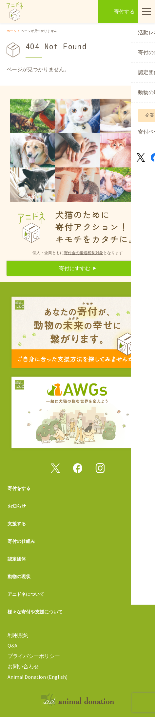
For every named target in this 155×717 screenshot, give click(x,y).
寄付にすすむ (74, 268)
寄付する (124, 11)
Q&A (12, 645)
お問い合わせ (23, 666)
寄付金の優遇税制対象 (83, 252)
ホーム (11, 31)
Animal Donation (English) (38, 677)
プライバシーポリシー (34, 656)
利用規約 (18, 635)
